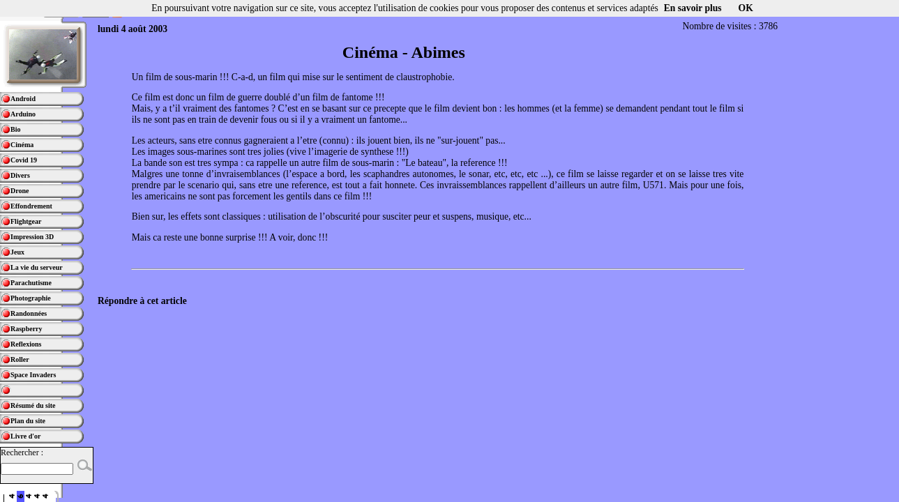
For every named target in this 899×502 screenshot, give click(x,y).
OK (746, 8)
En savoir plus (693, 8)
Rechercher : (22, 452)
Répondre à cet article (142, 301)
